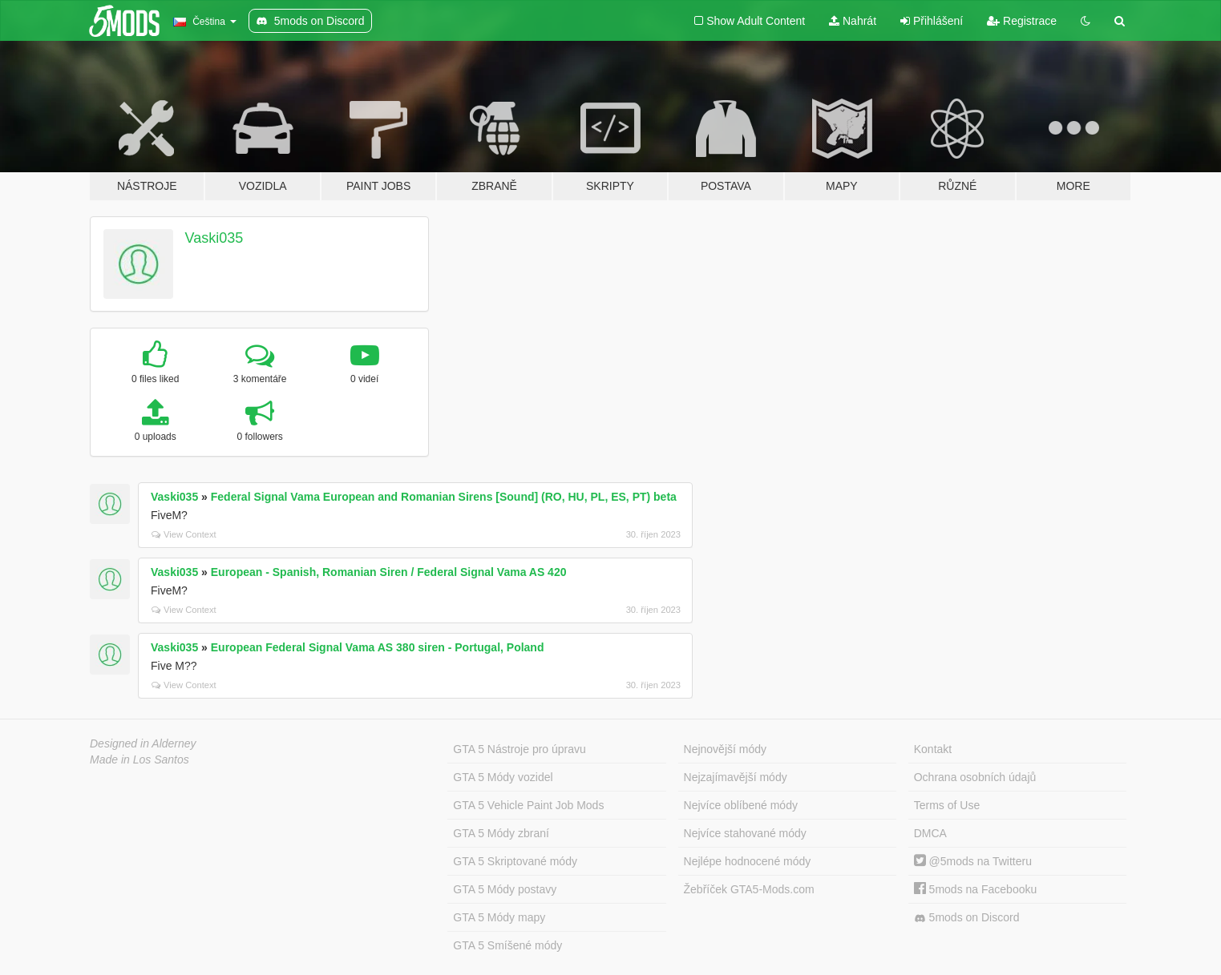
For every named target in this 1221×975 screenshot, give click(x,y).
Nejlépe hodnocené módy (747, 861)
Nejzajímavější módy (735, 777)
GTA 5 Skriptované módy (515, 861)
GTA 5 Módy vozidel (502, 777)
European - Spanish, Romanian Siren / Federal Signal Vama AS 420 (389, 572)
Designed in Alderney (143, 743)
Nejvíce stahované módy (745, 833)
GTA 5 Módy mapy (499, 917)
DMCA (930, 833)
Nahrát (852, 20)
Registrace (1022, 20)
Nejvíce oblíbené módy (741, 805)
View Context (184, 534)
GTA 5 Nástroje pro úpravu (519, 749)
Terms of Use (947, 805)
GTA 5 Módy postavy (504, 889)
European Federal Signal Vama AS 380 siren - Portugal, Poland (377, 647)
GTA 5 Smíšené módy (507, 945)
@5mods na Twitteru (973, 861)
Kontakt (933, 749)
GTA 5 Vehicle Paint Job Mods (528, 805)
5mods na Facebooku (975, 889)
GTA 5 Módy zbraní (501, 833)
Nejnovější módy (725, 749)
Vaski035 (214, 238)
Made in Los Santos (139, 759)
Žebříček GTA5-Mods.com (749, 889)
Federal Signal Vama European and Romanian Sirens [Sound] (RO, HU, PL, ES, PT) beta (444, 496)
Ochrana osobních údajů (975, 777)
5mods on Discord (967, 918)
